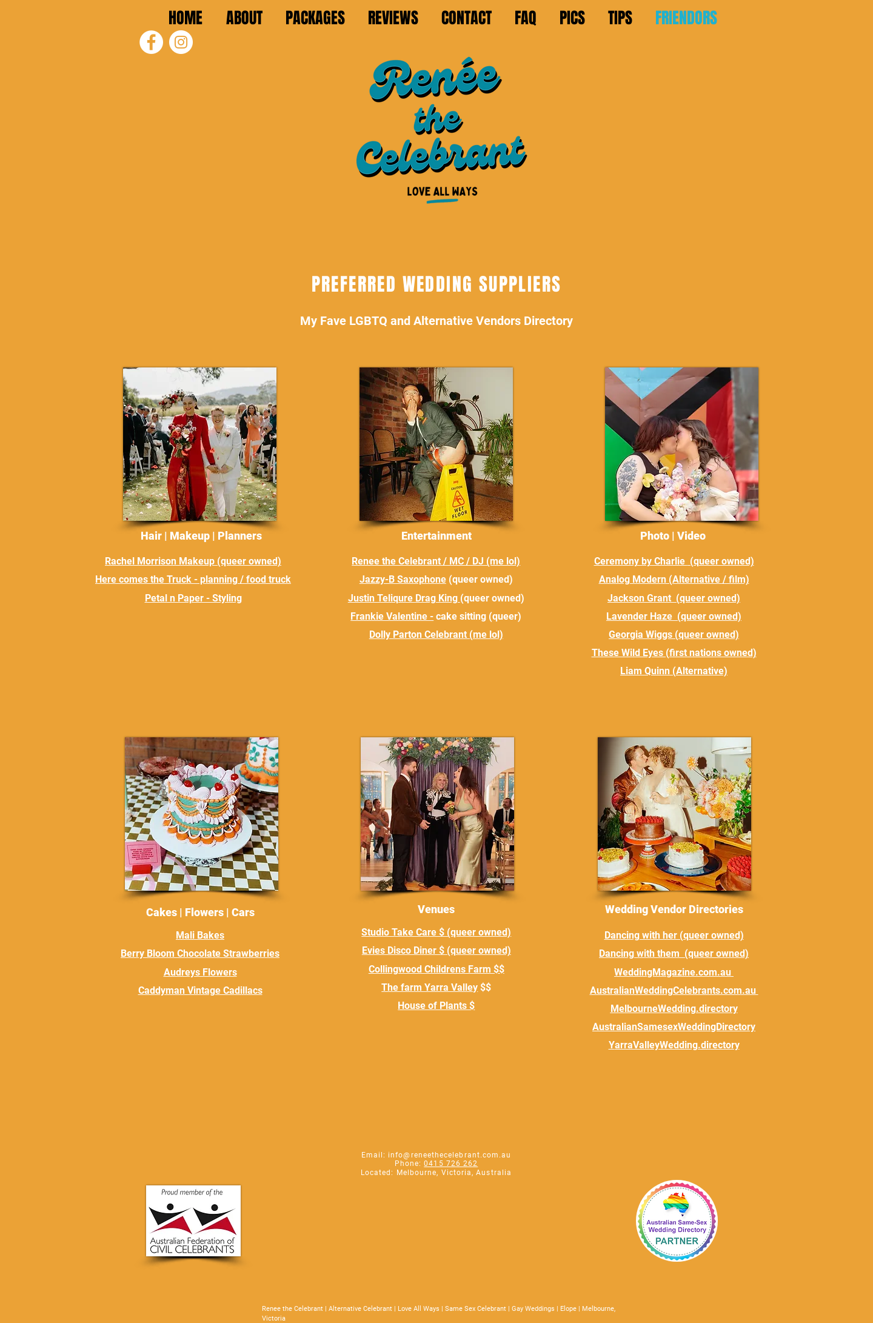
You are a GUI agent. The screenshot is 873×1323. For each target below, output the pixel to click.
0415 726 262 (451, 1163)
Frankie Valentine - (391, 616)
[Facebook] (151, 42)
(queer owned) (249, 561)
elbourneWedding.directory (678, 1008)
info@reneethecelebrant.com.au (449, 1155)
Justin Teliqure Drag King (404, 598)
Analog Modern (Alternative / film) (674, 579)
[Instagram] (181, 42)
